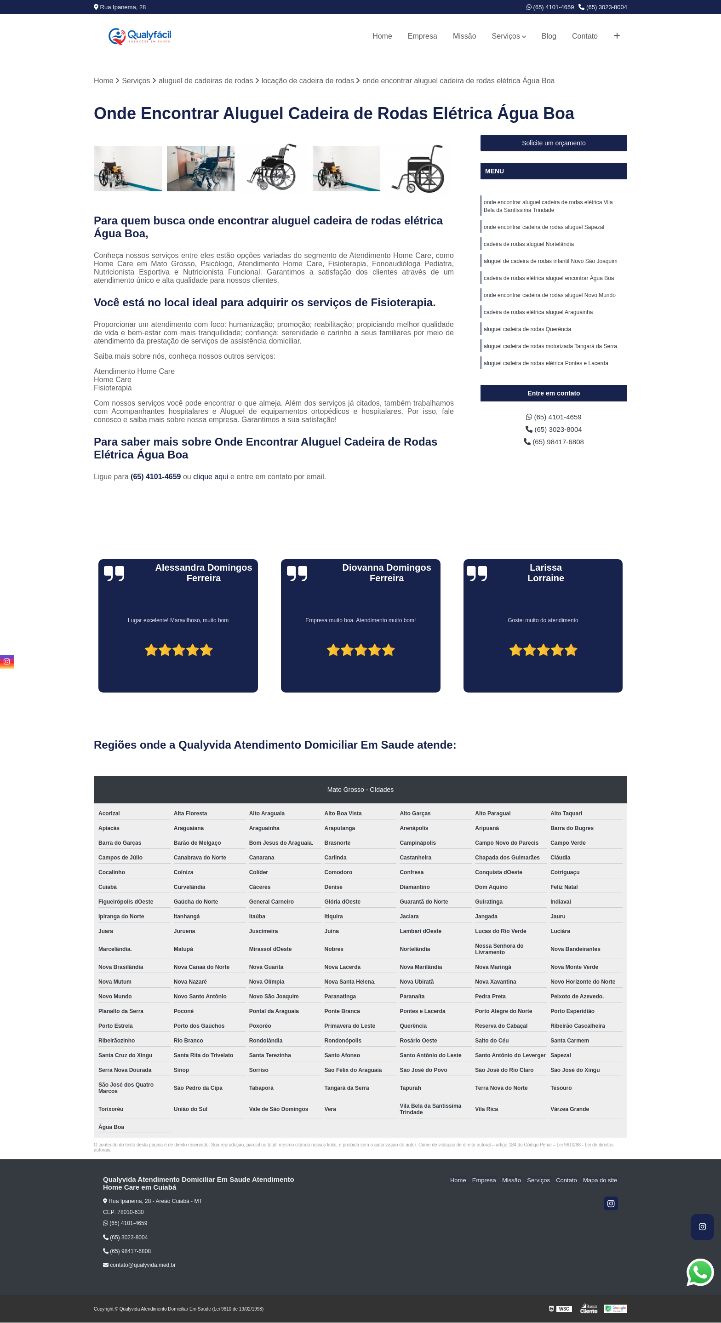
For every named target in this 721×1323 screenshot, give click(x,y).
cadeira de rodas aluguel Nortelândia (529, 246)
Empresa (422, 36)
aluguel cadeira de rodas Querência (527, 333)
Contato (585, 36)
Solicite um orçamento (554, 143)
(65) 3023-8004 (602, 7)
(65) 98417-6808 (554, 444)
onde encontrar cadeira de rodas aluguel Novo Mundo (550, 298)
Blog (549, 36)
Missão (464, 36)
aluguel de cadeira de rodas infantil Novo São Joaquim (551, 263)
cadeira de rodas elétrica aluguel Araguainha (538, 316)
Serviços (506, 36)
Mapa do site (601, 1180)
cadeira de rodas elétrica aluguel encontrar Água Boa (549, 281)
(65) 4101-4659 (550, 7)
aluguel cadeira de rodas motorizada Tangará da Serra (550, 351)
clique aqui (211, 477)
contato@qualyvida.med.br (139, 1265)
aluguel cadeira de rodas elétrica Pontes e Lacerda (546, 368)
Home (382, 36)
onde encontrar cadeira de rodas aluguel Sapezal (544, 228)
